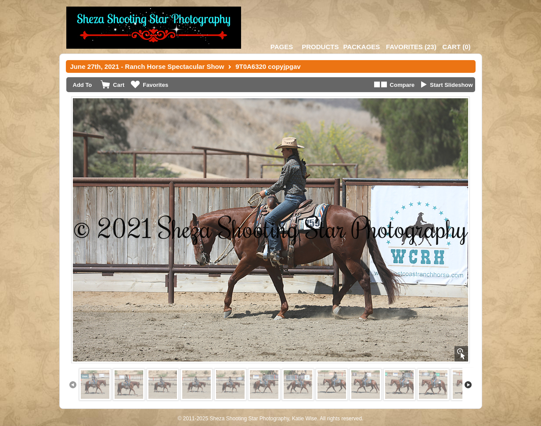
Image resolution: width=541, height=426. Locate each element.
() (411, 46)
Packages (361, 46)
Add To (82, 85)
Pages (281, 46)
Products (320, 46)
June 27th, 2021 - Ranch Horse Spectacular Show (147, 66)
